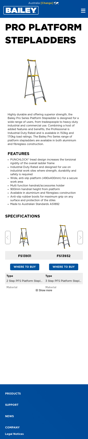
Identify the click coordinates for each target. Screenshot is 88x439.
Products (13, 393)
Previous (7, 237)
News (9, 416)
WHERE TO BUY (25, 267)
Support (11, 405)
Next (80, 237)
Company (12, 427)
